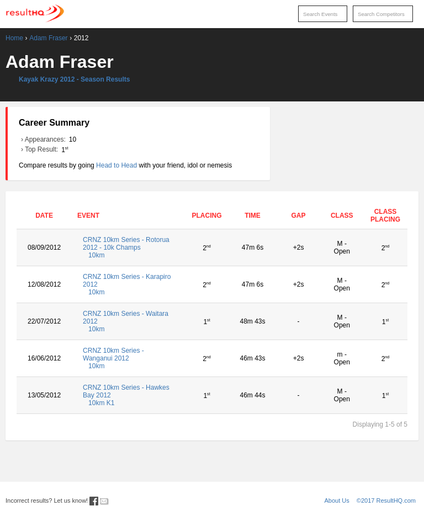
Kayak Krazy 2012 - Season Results (74, 79)
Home (14, 38)
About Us (337, 500)
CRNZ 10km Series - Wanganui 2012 (128, 358)
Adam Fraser (48, 38)
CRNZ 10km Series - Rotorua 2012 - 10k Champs (128, 247)
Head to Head (116, 165)
